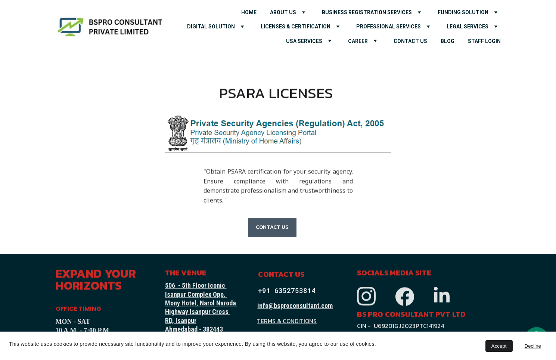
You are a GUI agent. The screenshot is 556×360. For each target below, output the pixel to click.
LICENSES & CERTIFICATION (295, 27)
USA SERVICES (304, 41)
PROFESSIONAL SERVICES (388, 27)
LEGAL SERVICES (467, 27)
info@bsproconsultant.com (295, 306)
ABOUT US (283, 12)
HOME (249, 12)
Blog (447, 41)
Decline (533, 346)
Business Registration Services (367, 12)
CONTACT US (410, 41)
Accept (499, 346)
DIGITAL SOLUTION (211, 27)
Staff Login (484, 41)
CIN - (364, 326)
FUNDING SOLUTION (463, 12)
